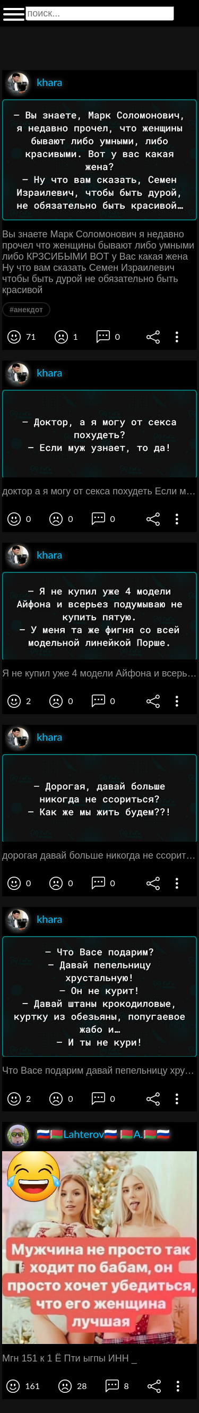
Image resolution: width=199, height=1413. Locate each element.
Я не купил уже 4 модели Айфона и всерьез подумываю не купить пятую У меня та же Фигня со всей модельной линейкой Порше (99, 673)
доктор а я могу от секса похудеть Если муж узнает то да (99, 491)
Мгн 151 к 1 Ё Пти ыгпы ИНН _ (69, 1358)
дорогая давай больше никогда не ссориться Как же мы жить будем (99, 855)
